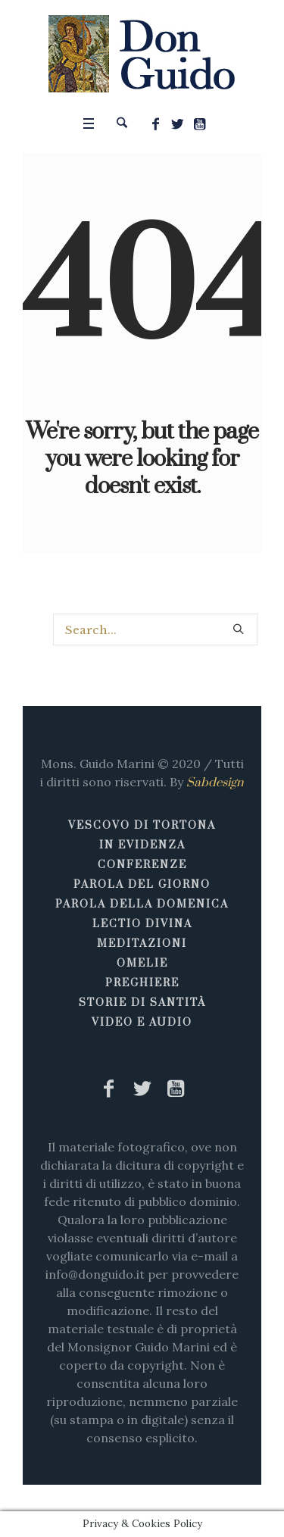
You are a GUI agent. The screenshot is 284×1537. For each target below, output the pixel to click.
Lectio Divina (142, 924)
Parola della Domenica (142, 904)
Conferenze (142, 865)
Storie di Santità (142, 1003)
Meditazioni (142, 944)
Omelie (142, 963)
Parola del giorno (142, 885)
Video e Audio (142, 1022)
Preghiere (142, 983)
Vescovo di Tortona (142, 826)
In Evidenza (142, 845)
